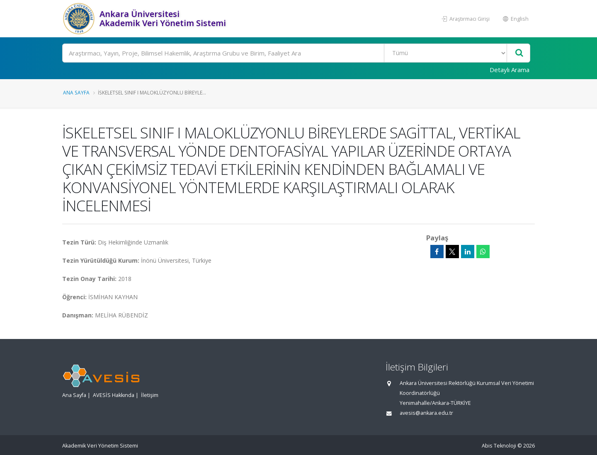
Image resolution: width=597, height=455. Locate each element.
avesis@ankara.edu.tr (426, 412)
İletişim (149, 395)
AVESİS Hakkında (113, 395)
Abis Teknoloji (499, 445)
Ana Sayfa (76, 92)
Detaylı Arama (509, 69)
